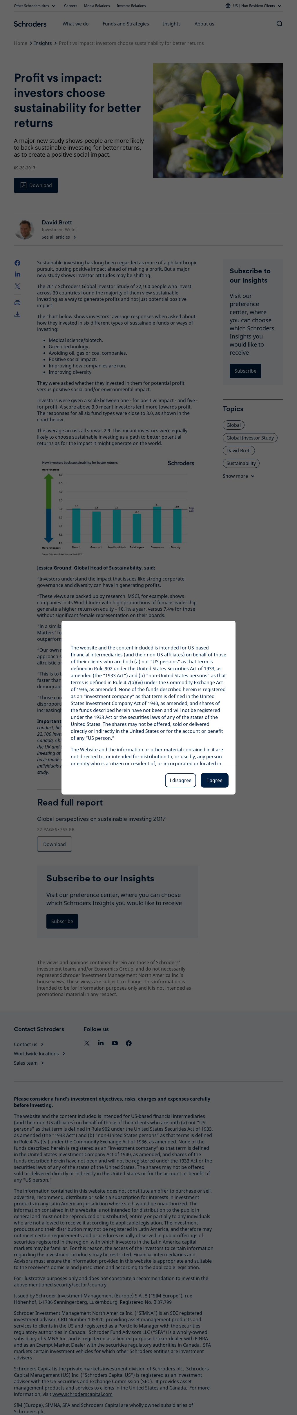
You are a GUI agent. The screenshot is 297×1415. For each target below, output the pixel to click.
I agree (214, 780)
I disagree (180, 780)
